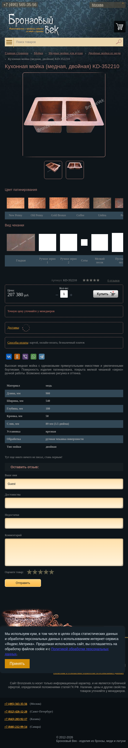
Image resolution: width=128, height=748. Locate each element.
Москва (97, 5)
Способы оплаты (17, 342)
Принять (17, 664)
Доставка (13, 327)
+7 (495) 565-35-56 (19, 5)
